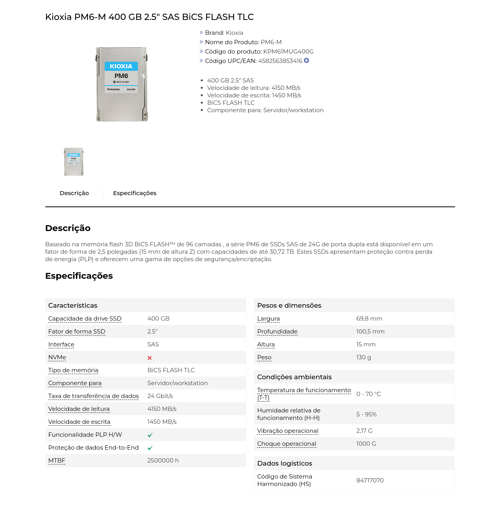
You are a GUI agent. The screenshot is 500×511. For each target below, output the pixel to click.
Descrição (74, 193)
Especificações (134, 193)
